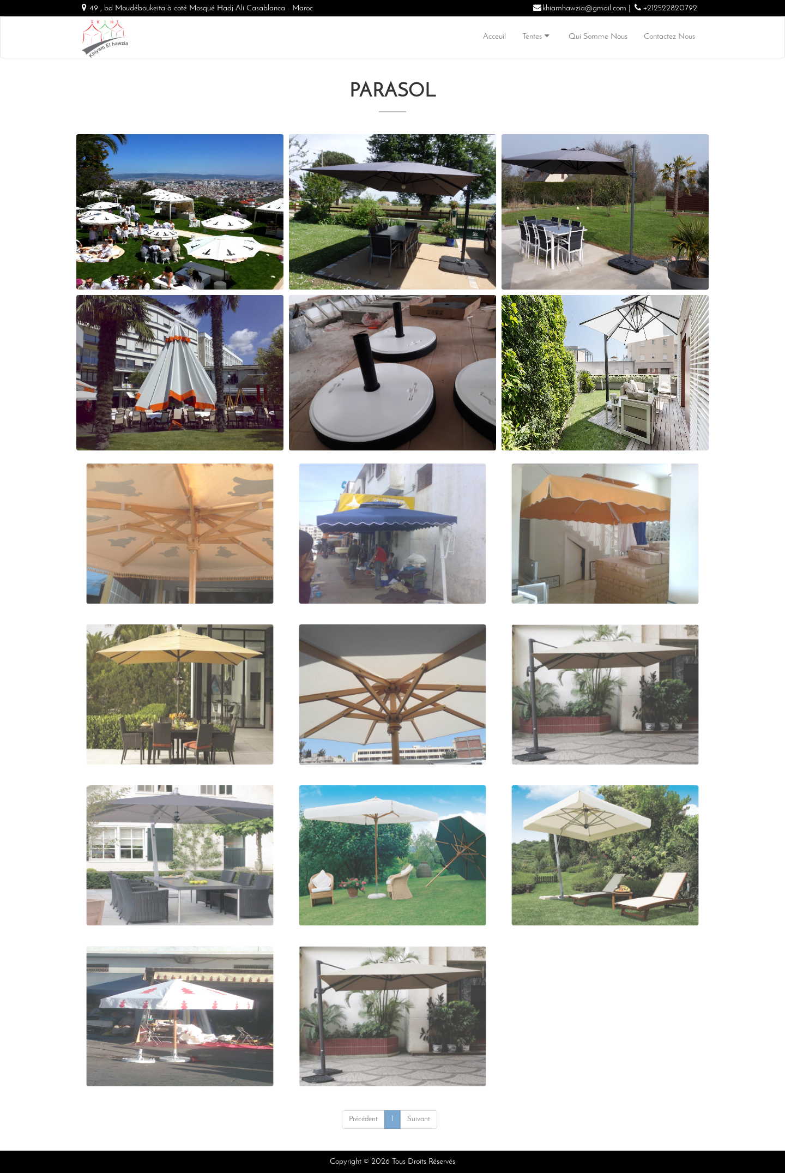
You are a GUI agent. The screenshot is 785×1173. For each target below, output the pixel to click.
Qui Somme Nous (598, 37)
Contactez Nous (669, 37)
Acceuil (494, 37)
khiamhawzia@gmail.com (584, 8)
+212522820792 (670, 8)
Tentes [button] (537, 36)
